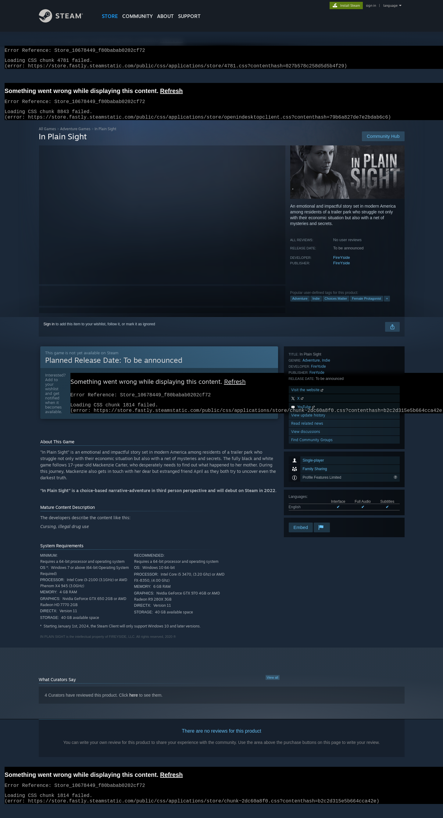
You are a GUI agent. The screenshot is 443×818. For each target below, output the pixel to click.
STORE (110, 16)
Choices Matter (336, 306)
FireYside (341, 265)
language (390, 5)
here (133, 705)
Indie (316, 306)
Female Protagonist (366, 306)
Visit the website (307, 463)
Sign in (49, 331)
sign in (371, 5)
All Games (47, 136)
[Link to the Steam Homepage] (65, 20)
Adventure (300, 306)
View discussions (305, 505)
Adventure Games (75, 136)
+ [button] (387, 306)
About (165, 16)
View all (272, 688)
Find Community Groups (312, 513)
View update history (308, 488)
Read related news (307, 497)
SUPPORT (189, 16)
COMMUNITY (137, 16)
